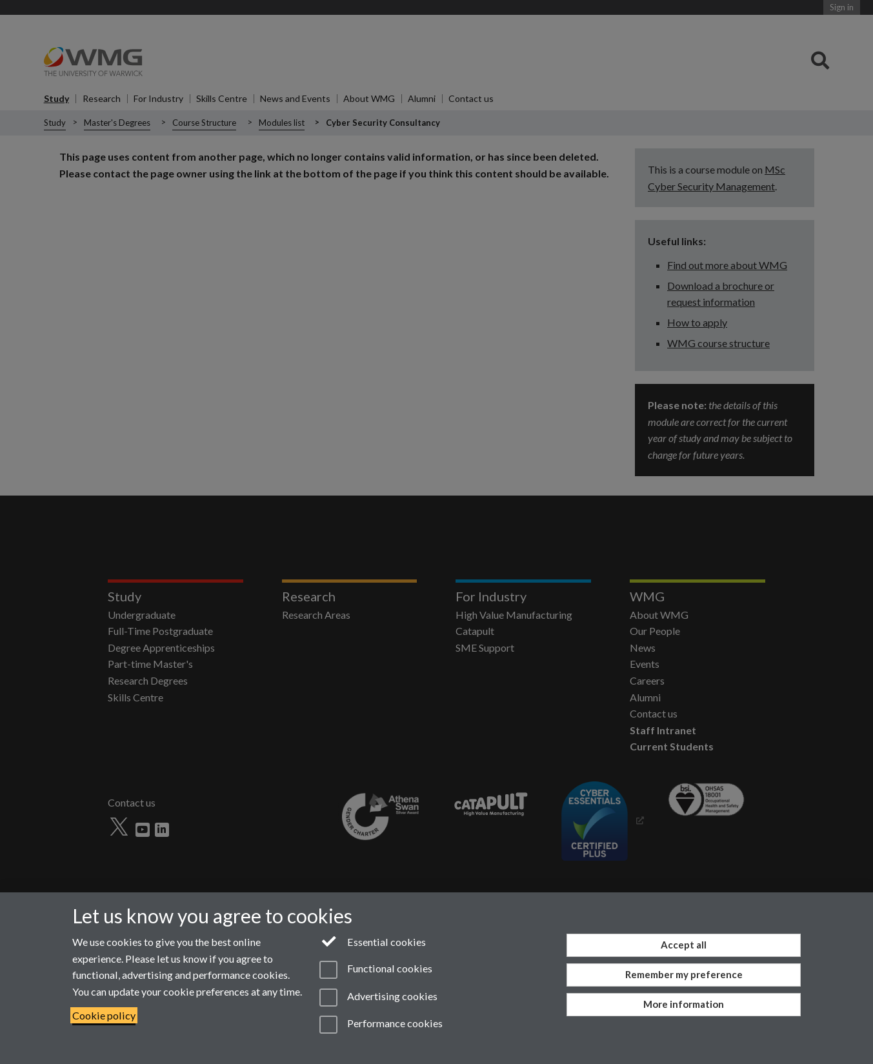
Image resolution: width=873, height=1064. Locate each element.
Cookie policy (103, 1015)
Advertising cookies (378, 997)
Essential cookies (372, 941)
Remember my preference (684, 974)
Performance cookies (381, 1024)
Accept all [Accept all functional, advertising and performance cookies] (684, 944)
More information (683, 1004)
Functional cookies (375, 969)
